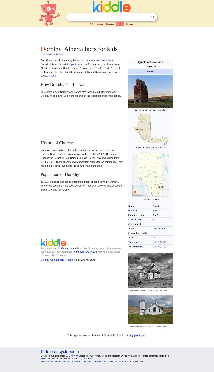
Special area (134, 219)
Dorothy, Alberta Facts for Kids (57, 260)
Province (132, 210)
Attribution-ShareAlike (85, 252)
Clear (146, 17)
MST (163, 242)
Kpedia (120, 24)
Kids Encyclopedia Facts (52, 54)
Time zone (133, 242)
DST (142, 247)
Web (91, 24)
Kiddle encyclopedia (68, 248)
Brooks (52, 76)
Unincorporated (159, 228)
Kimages (110, 24)
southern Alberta (105, 60)
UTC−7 (155, 242)
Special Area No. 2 (79, 64)
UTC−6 (155, 247)
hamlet (89, 60)
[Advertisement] (107, 35)
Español (129, 24)
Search (152, 17)
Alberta (155, 210)
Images (100, 24)
